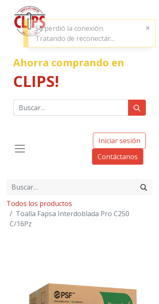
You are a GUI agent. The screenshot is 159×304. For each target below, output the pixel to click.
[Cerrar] (147, 28)
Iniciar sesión (119, 140)
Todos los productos (39, 203)
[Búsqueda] (137, 108)
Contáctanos (118, 156)
